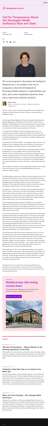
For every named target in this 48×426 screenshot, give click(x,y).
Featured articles (28, 34)
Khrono (28, 112)
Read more (14, 296)
